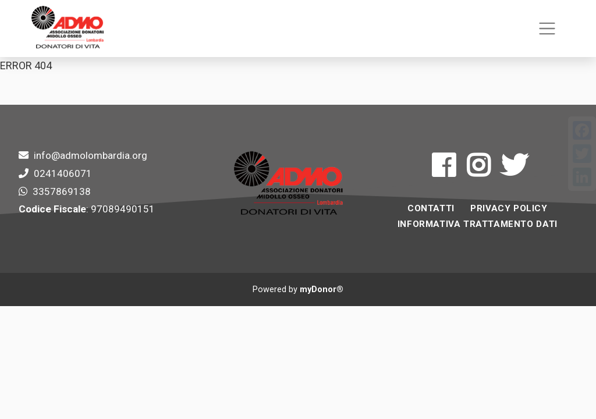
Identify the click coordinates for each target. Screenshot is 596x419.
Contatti (431, 208)
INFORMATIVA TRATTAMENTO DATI (478, 224)
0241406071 (63, 173)
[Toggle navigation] (547, 28)
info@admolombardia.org (90, 155)
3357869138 (62, 191)
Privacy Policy (508, 208)
